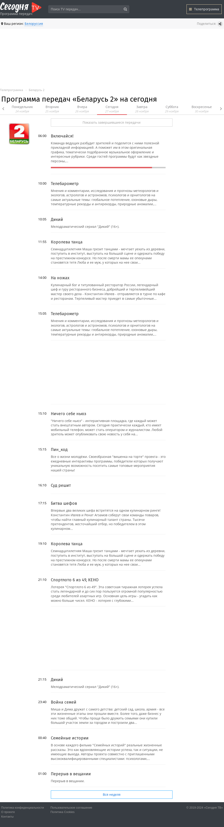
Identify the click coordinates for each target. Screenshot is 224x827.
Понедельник (22, 109)
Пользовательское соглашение (71, 807)
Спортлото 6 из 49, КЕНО (74, 579)
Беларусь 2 (36, 90)
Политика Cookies (62, 812)
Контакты (7, 816)
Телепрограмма (204, 9)
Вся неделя (112, 794)
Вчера (82, 109)
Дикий (57, 219)
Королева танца (67, 242)
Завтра (142, 109)
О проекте (8, 812)
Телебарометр (65, 183)
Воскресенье (202, 109)
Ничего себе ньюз (68, 413)
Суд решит (61, 485)
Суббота (172, 109)
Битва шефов (64, 503)
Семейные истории (70, 738)
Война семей (63, 702)
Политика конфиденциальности (22, 807)
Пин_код (59, 449)
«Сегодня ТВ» (213, 807)
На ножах (60, 277)
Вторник (52, 109)
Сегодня (112, 109)
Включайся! (62, 136)
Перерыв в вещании (71, 773)
